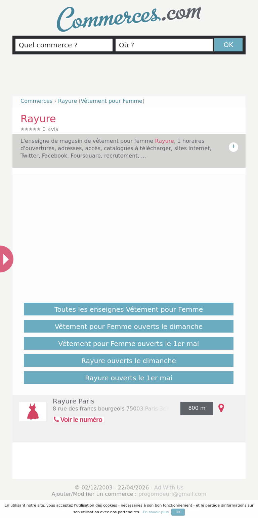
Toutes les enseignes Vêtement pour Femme (128, 309)
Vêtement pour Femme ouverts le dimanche (129, 326)
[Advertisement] (129, 78)
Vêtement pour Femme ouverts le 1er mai (128, 344)
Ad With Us (168, 487)
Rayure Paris (73, 401)
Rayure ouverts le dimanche (128, 361)
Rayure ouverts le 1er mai (128, 378)
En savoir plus (156, 512)
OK (228, 45)
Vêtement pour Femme (111, 101)
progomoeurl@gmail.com (172, 494)
